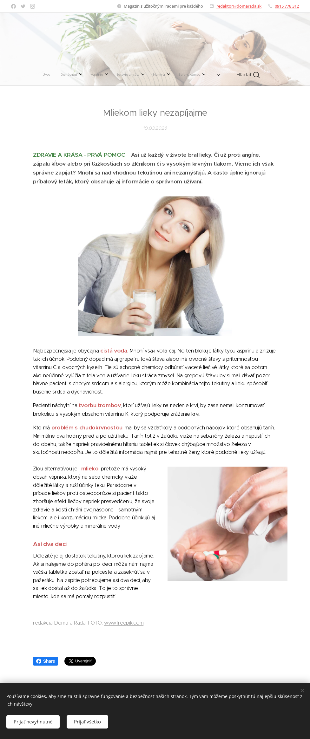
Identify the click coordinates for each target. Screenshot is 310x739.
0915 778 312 (287, 6)
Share (45, 661)
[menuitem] (85, 75)
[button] (208, 75)
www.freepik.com (123, 623)
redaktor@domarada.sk (238, 6)
